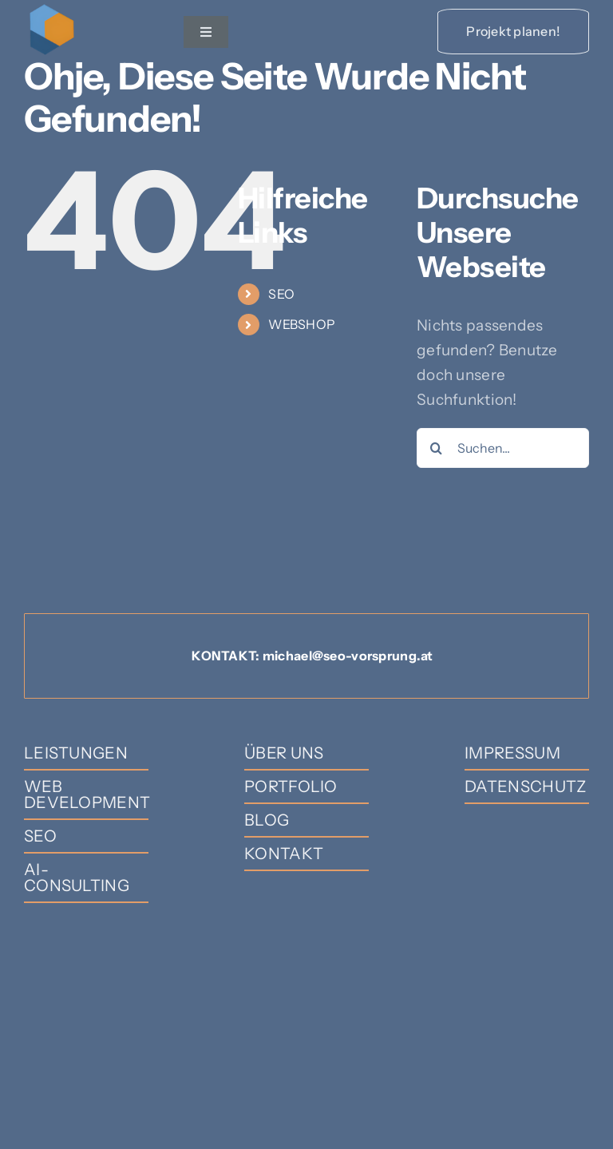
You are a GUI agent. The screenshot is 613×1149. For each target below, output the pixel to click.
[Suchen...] (503, 448)
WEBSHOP (301, 324)
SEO (281, 294)
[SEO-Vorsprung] (52, 9)
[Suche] (437, 448)
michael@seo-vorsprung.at (348, 656)
